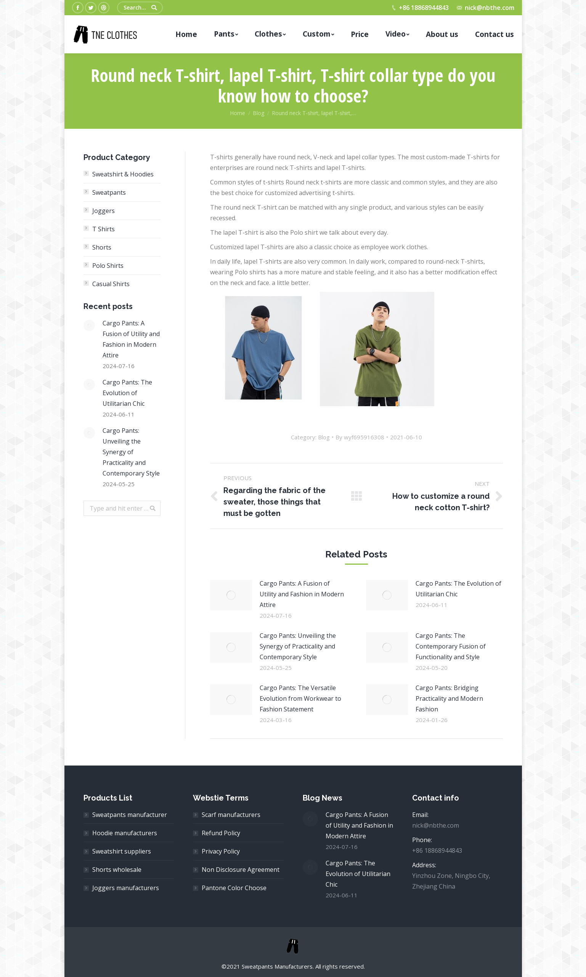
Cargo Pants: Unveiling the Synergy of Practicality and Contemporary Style (298, 646)
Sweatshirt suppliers (121, 851)
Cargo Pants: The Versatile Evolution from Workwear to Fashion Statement (300, 698)
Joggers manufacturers (125, 888)
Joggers (103, 211)
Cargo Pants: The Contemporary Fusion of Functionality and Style (451, 646)
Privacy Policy (221, 851)
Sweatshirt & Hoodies (123, 174)
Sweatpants (109, 192)
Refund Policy (221, 833)
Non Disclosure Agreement (240, 869)
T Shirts (103, 229)
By (360, 437)
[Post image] (231, 595)
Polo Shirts (108, 265)
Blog (258, 113)
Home (237, 113)
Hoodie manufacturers (124, 833)
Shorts (101, 247)
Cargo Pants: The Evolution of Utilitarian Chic (458, 588)
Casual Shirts (111, 284)
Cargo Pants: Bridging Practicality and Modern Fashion (449, 698)
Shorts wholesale (116, 869)
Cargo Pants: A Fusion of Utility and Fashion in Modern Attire (302, 594)
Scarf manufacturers (231, 814)
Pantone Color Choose (234, 888)
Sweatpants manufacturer (129, 814)
